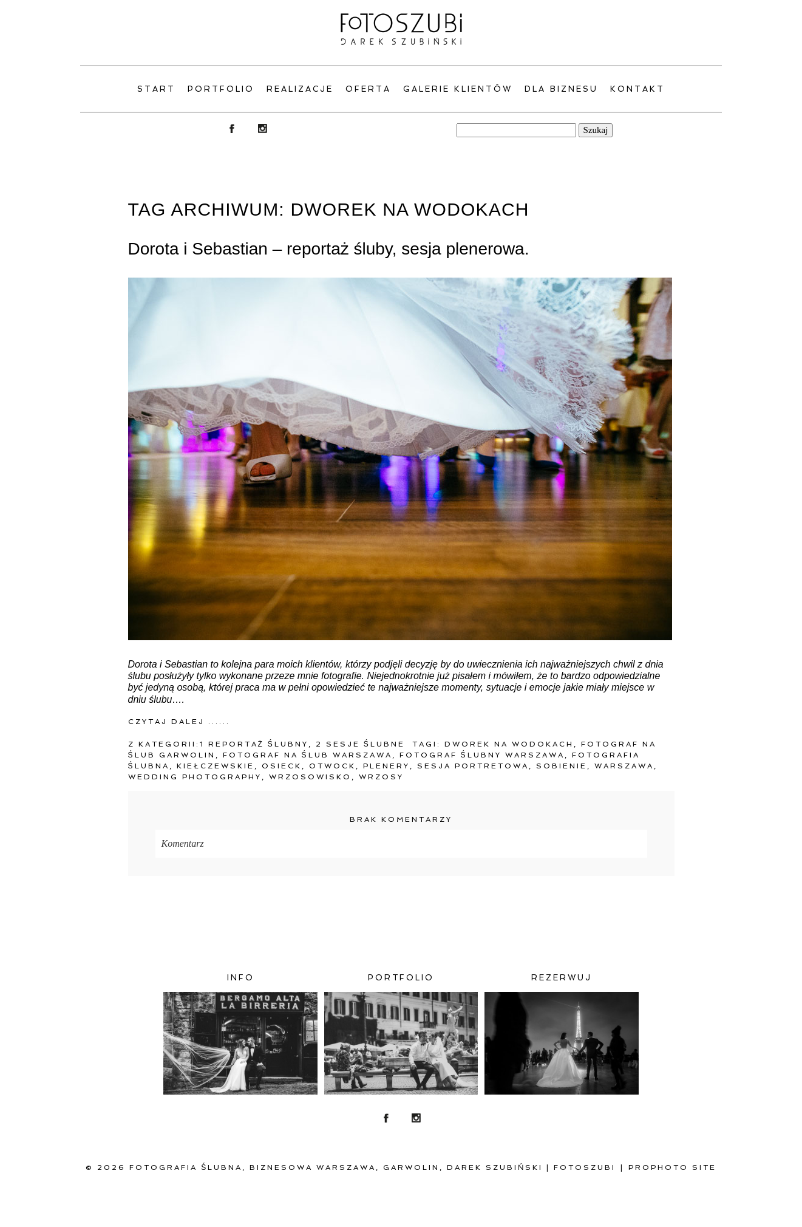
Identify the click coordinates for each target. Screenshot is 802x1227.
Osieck (282, 766)
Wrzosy (381, 777)
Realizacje (300, 89)
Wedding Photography (195, 777)
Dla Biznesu (561, 89)
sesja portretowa (473, 766)
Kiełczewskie (215, 766)
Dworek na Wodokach (509, 744)
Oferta (368, 89)
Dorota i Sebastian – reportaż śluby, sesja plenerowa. (328, 248)
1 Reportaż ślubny (254, 744)
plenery (386, 766)
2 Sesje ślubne (360, 744)
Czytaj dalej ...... (179, 721)
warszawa (624, 766)
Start (156, 89)
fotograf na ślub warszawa (307, 755)
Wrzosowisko (310, 777)
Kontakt (637, 89)
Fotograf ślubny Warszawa (482, 755)
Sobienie (561, 766)
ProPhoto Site (672, 1167)
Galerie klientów (457, 89)
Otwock (332, 766)
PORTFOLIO (221, 89)
